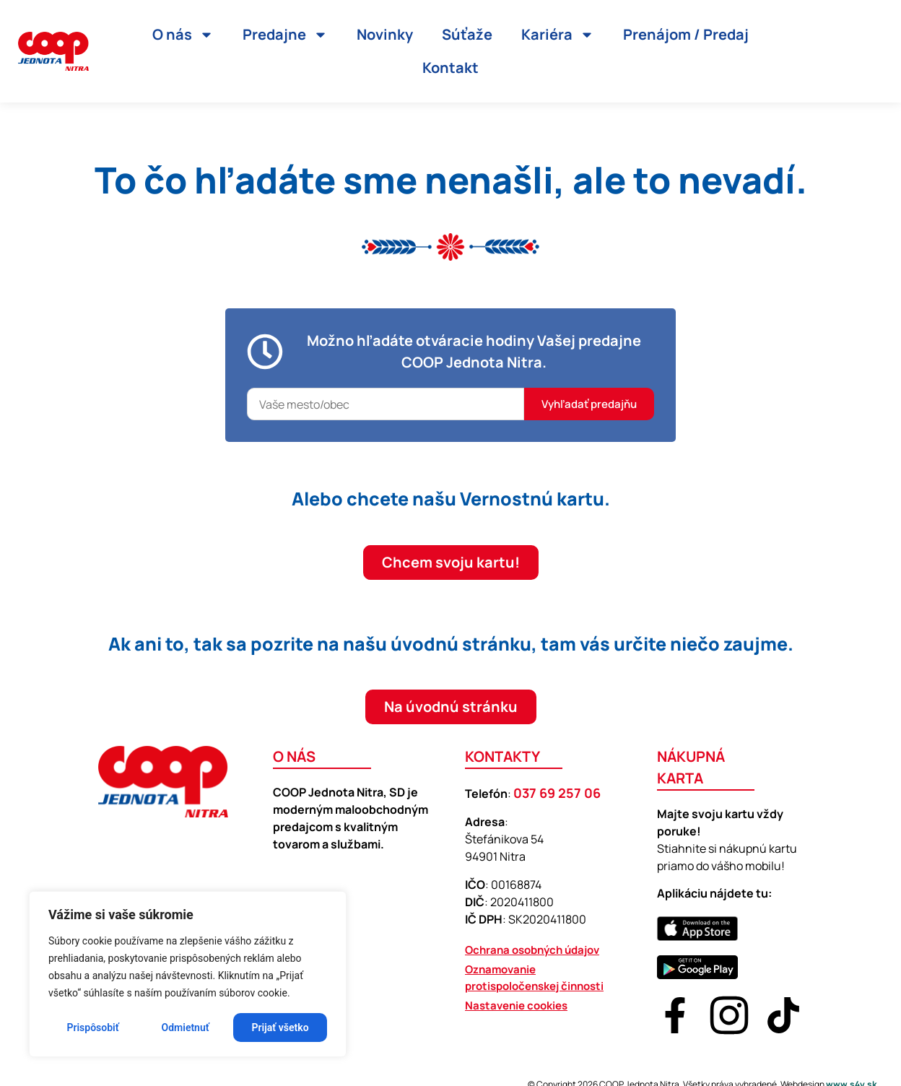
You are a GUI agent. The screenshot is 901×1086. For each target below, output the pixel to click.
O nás (183, 34)
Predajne (285, 34)
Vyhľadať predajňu (589, 404)
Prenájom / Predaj (686, 34)
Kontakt (450, 67)
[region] (188, 974)
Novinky (385, 34)
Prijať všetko (280, 1027)
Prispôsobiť (92, 1027)
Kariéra (557, 34)
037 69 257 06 (557, 793)
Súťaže (467, 34)
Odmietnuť (185, 1027)
